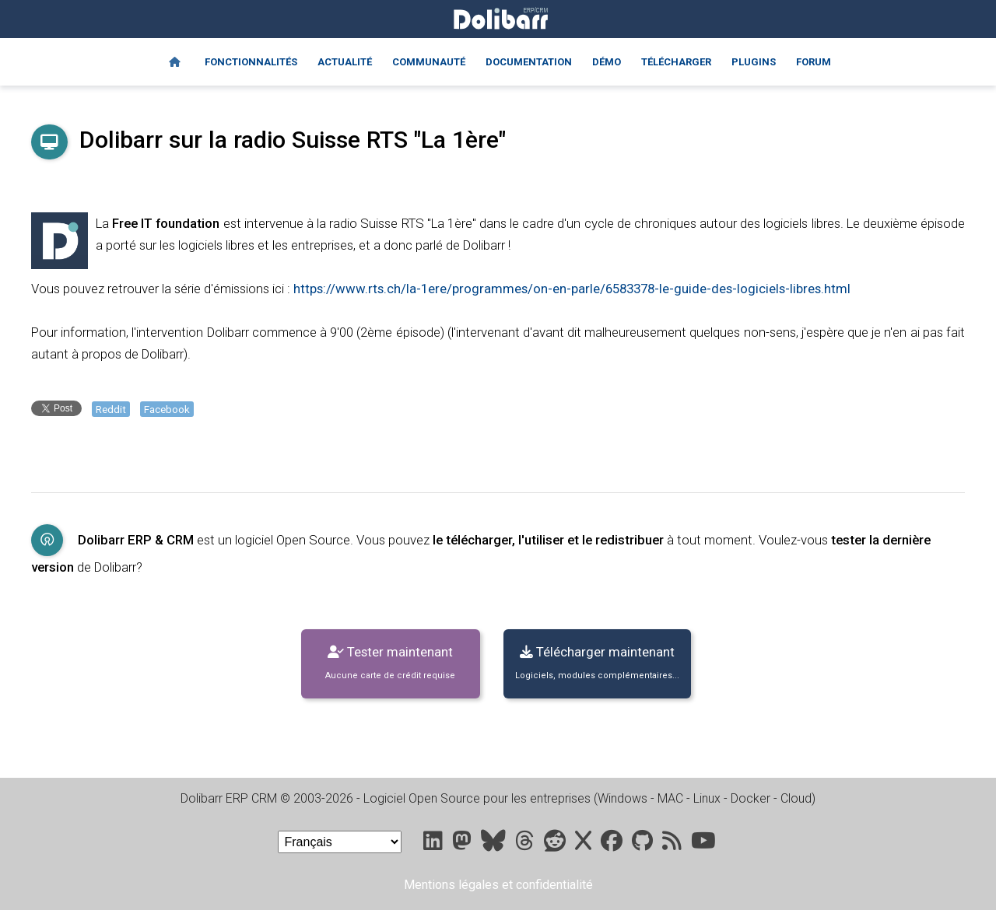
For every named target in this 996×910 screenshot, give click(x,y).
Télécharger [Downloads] (676, 62)
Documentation (529, 62)
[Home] (174, 62)
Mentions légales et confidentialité (498, 884)
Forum (813, 62)
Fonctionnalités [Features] (251, 62)
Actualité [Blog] (344, 62)
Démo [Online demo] (606, 62)
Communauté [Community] (428, 62)
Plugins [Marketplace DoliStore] (753, 62)
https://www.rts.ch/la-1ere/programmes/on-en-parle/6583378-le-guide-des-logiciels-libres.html (571, 288)
